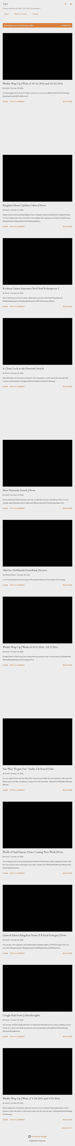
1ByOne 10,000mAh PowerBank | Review (25, 570)
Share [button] (5, 101)
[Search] (65, 4)
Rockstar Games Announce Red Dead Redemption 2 (31, 288)
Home (5, 14)
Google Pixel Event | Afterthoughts (21, 1015)
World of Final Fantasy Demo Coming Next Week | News (33, 852)
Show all (66, 25)
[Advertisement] (37, 129)
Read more (67, 101)
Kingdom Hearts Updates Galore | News (24, 205)
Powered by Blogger (37, 1136)
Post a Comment (17, 101)
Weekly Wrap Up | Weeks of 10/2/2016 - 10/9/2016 (30, 647)
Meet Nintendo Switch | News (19, 490)
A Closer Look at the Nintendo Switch (23, 368)
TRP (5, 4)
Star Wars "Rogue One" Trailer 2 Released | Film (28, 769)
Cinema (34, 14)
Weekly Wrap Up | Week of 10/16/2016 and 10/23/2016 (33, 83)
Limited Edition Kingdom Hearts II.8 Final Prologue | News (34, 935)
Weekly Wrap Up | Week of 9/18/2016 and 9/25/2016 (31, 1098)
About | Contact (19, 14)
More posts (67, 1128)
